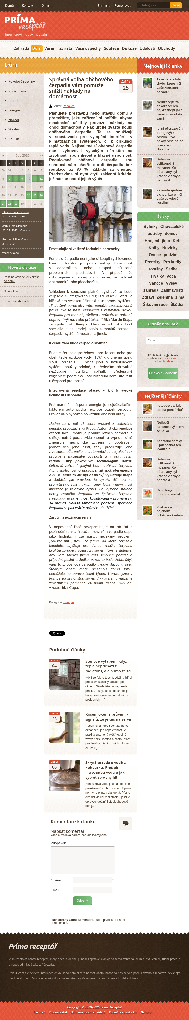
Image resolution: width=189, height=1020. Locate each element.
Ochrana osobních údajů (88, 1012)
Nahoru (146, 1012)
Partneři (39, 1012)
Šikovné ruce (155, 304)
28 (9, 203)
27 (3, 203)
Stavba (13, 129)
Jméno (56, 880)
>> (41, 155)
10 (28, 178)
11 (34, 178)
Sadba (172, 269)
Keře (177, 241)
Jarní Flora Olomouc (14, 225)
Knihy (154, 248)
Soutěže (111, 48)
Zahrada (21, 48)
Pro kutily (172, 262)
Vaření (50, 48)
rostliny (156, 269)
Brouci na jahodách (16, 301)
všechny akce (10, 252)
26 (41, 195)
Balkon (13, 139)
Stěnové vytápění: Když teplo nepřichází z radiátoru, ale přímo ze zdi (108, 666)
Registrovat (122, 5)
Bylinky (151, 226)
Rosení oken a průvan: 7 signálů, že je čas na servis (108, 717)
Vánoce (156, 283)
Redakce (68, 106)
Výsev (171, 283)
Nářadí (13, 120)
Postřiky (152, 262)
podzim (170, 255)
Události (147, 48)
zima (179, 297)
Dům (36, 48)
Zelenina (165, 297)
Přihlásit (104, 5)
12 (41, 178)
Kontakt (27, 5)
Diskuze (129, 48)
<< (3, 155)
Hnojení (152, 241)
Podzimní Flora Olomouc (17, 239)
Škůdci (176, 304)
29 (16, 203)
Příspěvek (58, 843)
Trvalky (157, 276)
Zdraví (148, 297)
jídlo (166, 241)
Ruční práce (17, 91)
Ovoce (155, 255)
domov (171, 234)
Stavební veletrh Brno (15, 212)
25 (34, 195)
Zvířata (65, 48)
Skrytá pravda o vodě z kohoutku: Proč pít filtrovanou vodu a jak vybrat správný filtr (105, 770)
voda (171, 276)
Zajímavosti (172, 290)
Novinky (170, 248)
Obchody (166, 48)
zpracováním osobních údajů (166, 360)
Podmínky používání (123, 1012)
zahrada (150, 290)
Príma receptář (25, 22)
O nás (46, 5)
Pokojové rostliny (21, 81)
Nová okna (11, 291)
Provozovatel (58, 1012)
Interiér (14, 100)
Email (55, 890)
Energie (68, 602)
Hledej (176, 5)
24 (28, 195)
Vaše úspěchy (88, 48)
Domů (9, 5)
